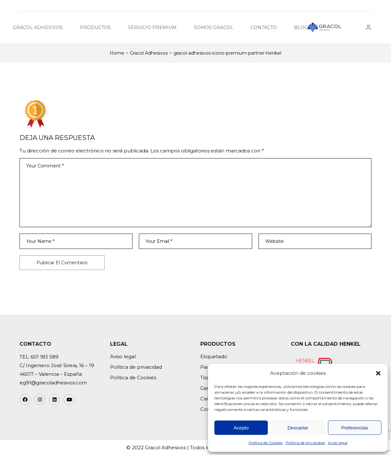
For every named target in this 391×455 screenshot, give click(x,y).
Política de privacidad (305, 442)
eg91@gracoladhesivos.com (53, 383)
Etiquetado (213, 356)
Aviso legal (337, 442)
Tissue (207, 377)
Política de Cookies (266, 442)
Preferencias (354, 427)
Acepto (241, 427)
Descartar (297, 427)
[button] (378, 373)
